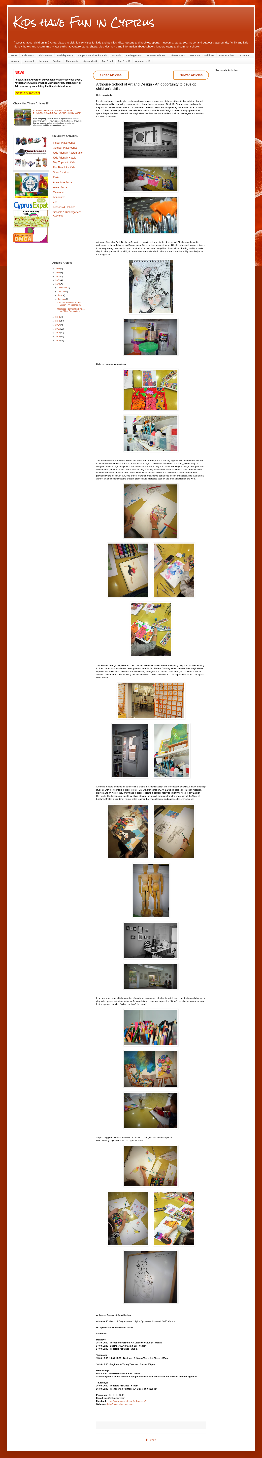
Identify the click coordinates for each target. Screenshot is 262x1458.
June (60, 295)
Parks (56, 177)
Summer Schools (156, 55)
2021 (57, 280)
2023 (57, 272)
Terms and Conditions (202, 55)
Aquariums (59, 197)
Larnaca (43, 61)
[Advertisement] (69, 239)
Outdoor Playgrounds (65, 147)
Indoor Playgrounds (64, 142)
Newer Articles (191, 75)
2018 (57, 321)
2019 (57, 317)
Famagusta (72, 61)
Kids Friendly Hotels (64, 157)
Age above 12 (142, 61)
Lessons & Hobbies (64, 207)
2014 (57, 336)
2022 (57, 276)
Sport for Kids (61, 172)
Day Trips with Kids (64, 162)
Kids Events (45, 55)
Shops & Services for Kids (92, 55)
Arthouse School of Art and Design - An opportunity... (69, 303)
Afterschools (177, 55)
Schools (116, 55)
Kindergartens (134, 55)
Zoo (55, 202)
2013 (57, 340)
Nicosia (15, 61)
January (61, 299)
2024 (57, 268)
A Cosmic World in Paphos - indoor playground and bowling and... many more (57, 112)
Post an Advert (227, 55)
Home (14, 55)
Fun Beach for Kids (64, 167)
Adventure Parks (62, 182)
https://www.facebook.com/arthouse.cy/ (127, 1401)
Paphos (57, 61)
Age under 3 (90, 61)
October (61, 291)
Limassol (29, 61)
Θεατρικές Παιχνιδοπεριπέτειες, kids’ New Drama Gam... (71, 310)
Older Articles (111, 75)
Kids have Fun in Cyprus (84, 22)
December (62, 287)
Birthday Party (65, 55)
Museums (58, 192)
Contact (244, 55)
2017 (57, 325)
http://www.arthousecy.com (120, 1404)
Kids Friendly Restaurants (68, 152)
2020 (57, 284)
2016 (57, 329)
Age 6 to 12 (124, 61)
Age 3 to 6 (107, 61)
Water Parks (60, 187)
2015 (57, 333)
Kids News (28, 55)
